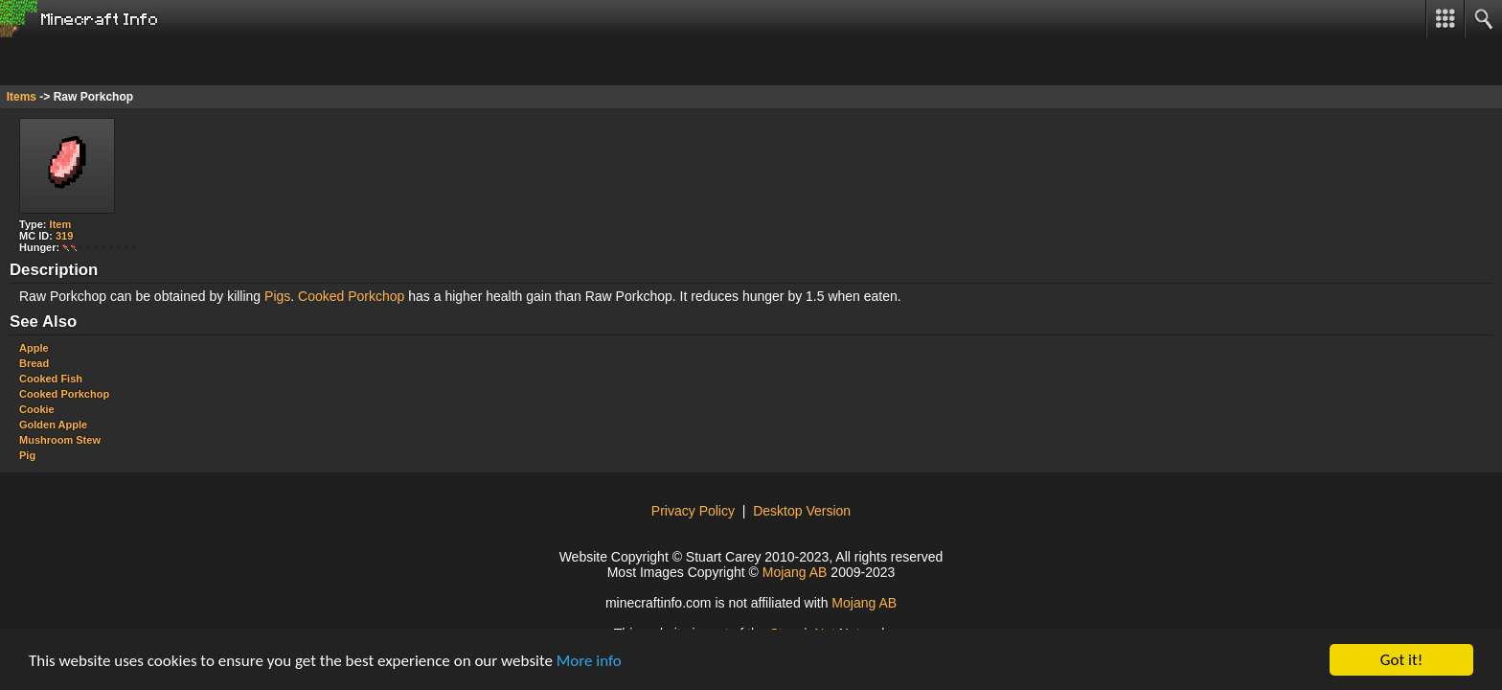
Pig (27, 455)
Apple (34, 348)
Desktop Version (802, 510)
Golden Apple (53, 424)
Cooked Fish (50, 378)
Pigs (277, 296)
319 (64, 236)
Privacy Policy (693, 510)
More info (589, 661)
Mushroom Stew (60, 440)
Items (21, 97)
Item (61, 224)
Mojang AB (795, 572)
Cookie (37, 409)
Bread (34, 363)
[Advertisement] (153, 61)
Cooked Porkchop (351, 296)
